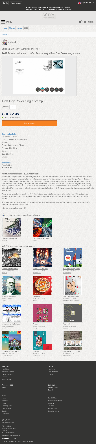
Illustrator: (5, 142)
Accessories (7, 385)
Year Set (36, 352)
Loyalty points (6, 408)
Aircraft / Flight (7, 165)
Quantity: (5, 107)
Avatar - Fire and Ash (40, 269)
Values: (4, 157)
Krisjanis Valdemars (9, 296)
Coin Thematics (53, 371)
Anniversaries (7, 167)
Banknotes (53, 385)
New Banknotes (53, 387)
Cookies (4, 411)
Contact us (5, 413)
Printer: (4, 145)
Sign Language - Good (71, 296)
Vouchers (51, 406)
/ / (86, 3)
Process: (5, 148)
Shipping (51, 403)
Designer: (5, 139)
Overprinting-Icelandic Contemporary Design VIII (19, 238)
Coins (50, 366)
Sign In (5, 3)
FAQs (4, 403)
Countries (5, 377)
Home (5, 28)
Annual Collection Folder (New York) (15, 352)
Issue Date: (6, 136)
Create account (15, 3)
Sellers (4, 387)
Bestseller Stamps (8, 371)
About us (5, 400)
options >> (5, 35)
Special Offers (52, 398)
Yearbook (36, 324)
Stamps (12, 28)
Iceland (19, 28)
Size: (4, 154)
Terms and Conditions (55, 400)
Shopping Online (53, 411)
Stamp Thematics (7, 374)
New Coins (51, 369)
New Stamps (6, 369)
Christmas (36, 296)
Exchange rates (7, 406)
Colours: (5, 151)
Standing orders (7, 379)
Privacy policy (52, 408)
